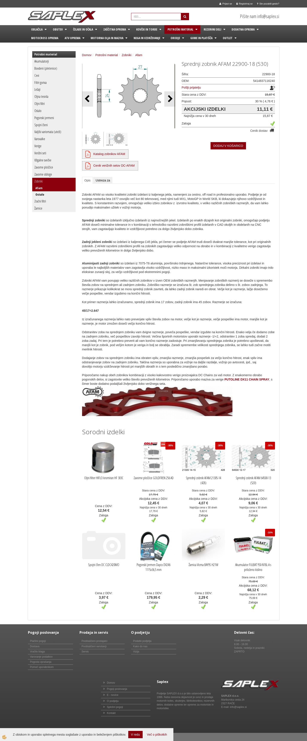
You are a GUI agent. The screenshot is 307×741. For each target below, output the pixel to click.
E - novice (112, 695)
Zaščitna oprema (114, 29)
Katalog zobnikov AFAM (109, 154)
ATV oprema (72, 38)
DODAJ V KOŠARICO (228, 145)
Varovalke (39, 139)
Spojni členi (41, 125)
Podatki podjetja (142, 641)
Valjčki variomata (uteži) (47, 131)
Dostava (35, 646)
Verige (37, 146)
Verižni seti (40, 153)
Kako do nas (140, 646)
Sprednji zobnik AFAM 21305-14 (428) (203, 480)
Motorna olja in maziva (107, 38)
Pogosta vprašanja (40, 661)
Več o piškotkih (157, 734)
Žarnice (38, 208)
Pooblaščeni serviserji (94, 646)
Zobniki (38, 181)
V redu (135, 734)
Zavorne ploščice (43, 167)
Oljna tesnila (41, 96)
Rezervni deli (212, 29)
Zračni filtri (40, 201)
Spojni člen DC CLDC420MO (103, 564)
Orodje (175, 38)
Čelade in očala (83, 29)
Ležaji (37, 89)
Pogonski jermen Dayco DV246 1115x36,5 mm (153, 567)
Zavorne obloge (43, 174)
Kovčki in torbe (146, 29)
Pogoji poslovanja (117, 688)
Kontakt (111, 713)
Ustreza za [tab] (103, 180)
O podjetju (113, 701)
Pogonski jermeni (44, 117)
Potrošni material (180, 29)
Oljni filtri (39, 103)
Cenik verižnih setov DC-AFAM (114, 165)
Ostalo (37, 110)
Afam (39, 188)
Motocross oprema (44, 38)
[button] (169, 99)
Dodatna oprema (243, 29)
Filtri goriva (40, 82)
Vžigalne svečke (42, 160)
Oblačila (37, 29)
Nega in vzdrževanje (147, 38)
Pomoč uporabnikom (42, 667)
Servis (85, 651)
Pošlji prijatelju (191, 87)
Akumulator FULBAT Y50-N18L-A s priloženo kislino (253, 567)
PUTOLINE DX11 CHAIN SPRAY (247, 379)
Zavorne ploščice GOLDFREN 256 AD (154, 478)
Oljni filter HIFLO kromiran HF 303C (103, 478)
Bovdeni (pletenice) (45, 68)
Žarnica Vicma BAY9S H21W (203, 564)
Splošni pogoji (115, 707)
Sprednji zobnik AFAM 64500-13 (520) (253, 480)
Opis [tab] (87, 180)
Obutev (58, 29)
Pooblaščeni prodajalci (94, 641)
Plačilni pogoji (38, 641)
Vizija (136, 651)
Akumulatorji (41, 61)
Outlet (227, 38)
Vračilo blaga (37, 651)
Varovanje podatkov (41, 656)
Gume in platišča (201, 38)
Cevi (36, 75)
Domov (87, 55)
